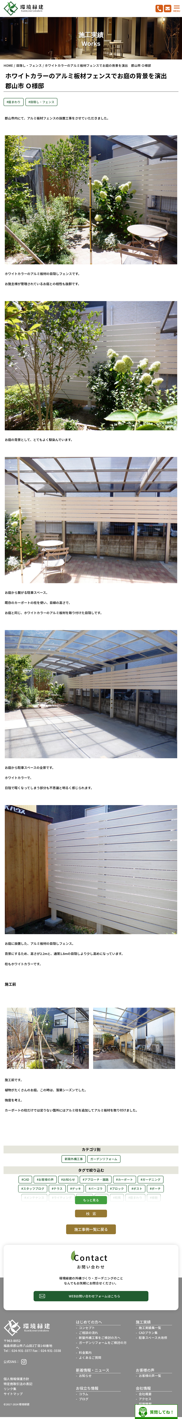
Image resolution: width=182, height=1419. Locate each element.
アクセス (145, 1401)
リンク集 (10, 1390)
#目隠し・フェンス (45, 102)
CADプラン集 (148, 1334)
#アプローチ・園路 (111, 1180)
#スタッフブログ (61, 1190)
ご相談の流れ (88, 1334)
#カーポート (144, 1180)
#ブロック (155, 1190)
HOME (8, 65)
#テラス (88, 1190)
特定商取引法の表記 (18, 1385)
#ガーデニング (29, 1190)
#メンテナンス (68, 1200)
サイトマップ (13, 1395)
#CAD (34, 1180)
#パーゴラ (131, 1190)
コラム (83, 1396)
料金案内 (85, 1354)
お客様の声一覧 (150, 1377)
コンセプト (87, 1329)
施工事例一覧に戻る (91, 1230)
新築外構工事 (72, 1159)
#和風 (161, 1200)
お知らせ (85, 1377)
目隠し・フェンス (29, 65)
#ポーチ (43, 1200)
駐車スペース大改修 (153, 1339)
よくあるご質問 (90, 1359)
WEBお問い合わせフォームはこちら (94, 1298)
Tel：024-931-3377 (18, 1352)
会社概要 (145, 1396)
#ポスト (22, 1200)
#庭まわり (14, 102)
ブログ (84, 1401)
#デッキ (109, 1190)
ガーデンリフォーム (105, 1159)
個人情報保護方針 (16, 1381)
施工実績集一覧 (150, 1329)
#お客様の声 (56, 1180)
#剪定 (144, 1200)
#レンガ (124, 1200)
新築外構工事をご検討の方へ (100, 1339)
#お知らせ (81, 1180)
